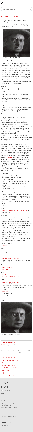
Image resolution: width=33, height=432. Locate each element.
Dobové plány (6, 363)
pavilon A (10, 157)
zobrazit (4, 245)
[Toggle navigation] (30, 2)
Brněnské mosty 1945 (8, 368)
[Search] (16, 9)
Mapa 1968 (5, 370)
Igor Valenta (5, 269)
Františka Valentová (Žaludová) (11, 276)
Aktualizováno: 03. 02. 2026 (24, 351)
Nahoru (3, 351)
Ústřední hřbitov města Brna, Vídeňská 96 (14, 211)
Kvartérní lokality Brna (8, 376)
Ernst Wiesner (6, 251)
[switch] (2, 390)
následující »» (28, 337)
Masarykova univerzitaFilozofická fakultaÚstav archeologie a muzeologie (10, 405)
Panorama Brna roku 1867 (10, 360)
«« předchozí (4, 337)
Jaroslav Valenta (7, 267)
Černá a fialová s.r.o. (7, 425)
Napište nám (4, 345)
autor (2, 298)
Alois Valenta (6, 275)
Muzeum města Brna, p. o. (9, 416)
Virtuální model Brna (8, 358)
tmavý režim (7, 390)
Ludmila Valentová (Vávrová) (10, 258)
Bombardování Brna (8, 365)
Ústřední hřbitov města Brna (10, 282)
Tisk (14, 351)
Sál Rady (4, 373)
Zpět (9, 351)
